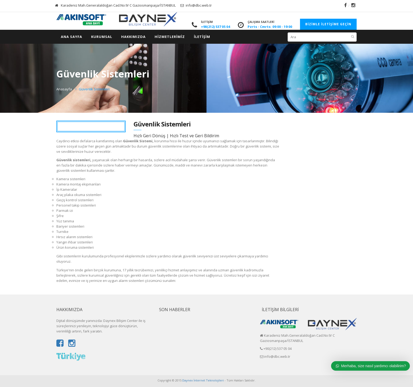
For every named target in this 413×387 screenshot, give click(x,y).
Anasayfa (64, 89)
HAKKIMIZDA (133, 36)
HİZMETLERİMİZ (170, 36)
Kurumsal (101, 36)
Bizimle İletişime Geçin (328, 24)
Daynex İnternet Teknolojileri (203, 380)
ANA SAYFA (71, 36)
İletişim (202, 36)
